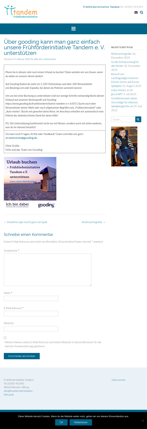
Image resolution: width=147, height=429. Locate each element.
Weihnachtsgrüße (94, 222)
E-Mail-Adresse (13, 308)
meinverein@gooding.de (23, 137)
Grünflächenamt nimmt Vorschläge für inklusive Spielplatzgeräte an (124, 102)
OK (61, 422)
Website (9, 323)
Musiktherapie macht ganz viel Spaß (25, 222)
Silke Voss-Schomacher (45, 59)
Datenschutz (118, 379)
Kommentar (11, 250)
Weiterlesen (81, 422)
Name (8, 292)
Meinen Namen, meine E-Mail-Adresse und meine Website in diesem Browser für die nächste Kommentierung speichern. (53, 344)
